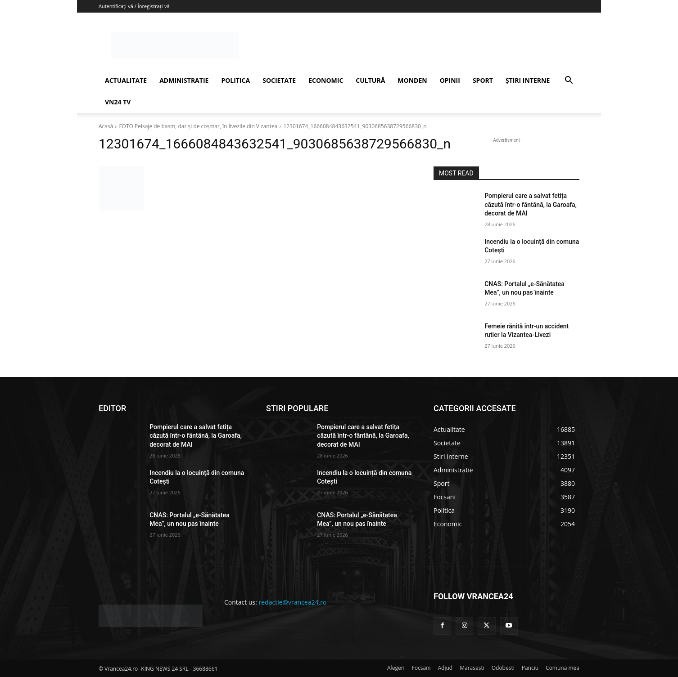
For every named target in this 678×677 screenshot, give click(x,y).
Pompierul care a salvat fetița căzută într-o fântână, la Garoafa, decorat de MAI (530, 204)
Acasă (106, 126)
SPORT (483, 80)
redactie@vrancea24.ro (293, 602)
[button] (568, 81)
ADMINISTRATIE (183, 80)
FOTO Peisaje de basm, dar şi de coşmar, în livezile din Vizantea (198, 126)
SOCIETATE (279, 80)
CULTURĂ (370, 80)
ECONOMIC (325, 80)
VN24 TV (118, 102)
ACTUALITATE (126, 80)
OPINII (450, 80)
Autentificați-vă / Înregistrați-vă (134, 6)
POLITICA (235, 80)
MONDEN (412, 80)
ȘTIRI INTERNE (528, 80)
